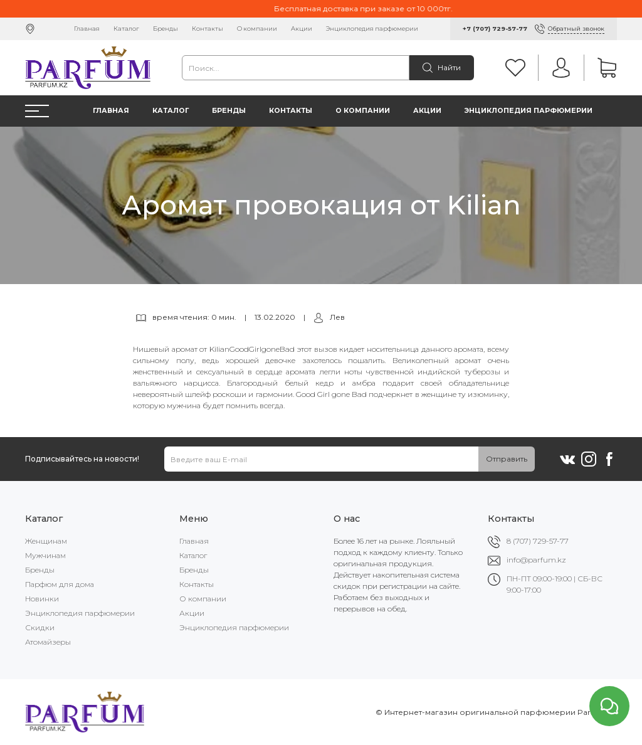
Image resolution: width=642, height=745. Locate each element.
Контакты (207, 28)
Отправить (506, 458)
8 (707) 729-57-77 (538, 541)
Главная (87, 28)
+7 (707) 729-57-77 (495, 28)
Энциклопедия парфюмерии (372, 28)
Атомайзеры (48, 642)
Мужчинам (45, 555)
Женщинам (46, 541)
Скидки (40, 627)
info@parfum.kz (536, 559)
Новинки (42, 598)
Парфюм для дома (59, 584)
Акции (301, 28)
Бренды (165, 28)
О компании (257, 28)
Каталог (126, 28)
